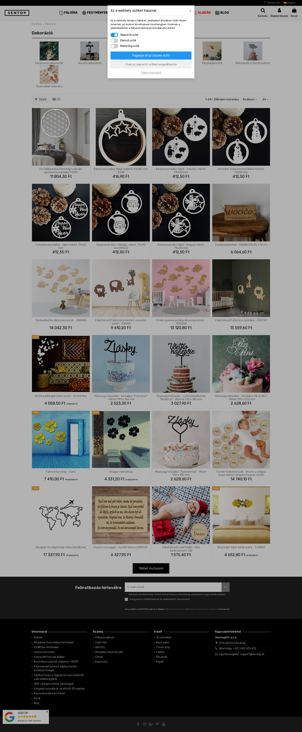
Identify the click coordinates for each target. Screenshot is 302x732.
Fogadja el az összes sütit (151, 55)
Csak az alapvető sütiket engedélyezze (151, 64)
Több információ (151, 72)
